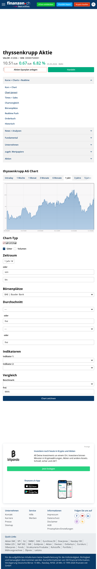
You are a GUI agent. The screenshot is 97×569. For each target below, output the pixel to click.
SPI (19, 541)
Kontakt (9, 515)
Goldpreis (38, 544)
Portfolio (67, 547)
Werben (33, 518)
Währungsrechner (13, 550)
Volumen (22, 248)
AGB (49, 525)
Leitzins (38, 550)
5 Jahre (87, 178)
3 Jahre (77, 178)
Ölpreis (28, 550)
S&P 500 (21, 544)
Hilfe (31, 515)
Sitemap (9, 525)
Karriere (9, 518)
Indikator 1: (8, 356)
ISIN (22, 58)
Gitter (9, 248)
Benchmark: (9, 380)
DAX (38, 541)
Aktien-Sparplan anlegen (25, 69)
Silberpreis (10, 547)
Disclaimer (52, 522)
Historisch (10, 123)
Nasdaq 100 (76, 541)
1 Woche (21, 178)
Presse (8, 522)
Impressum (52, 515)
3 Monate (44, 178)
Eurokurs (81, 544)
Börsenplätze (11, 108)
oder (5, 267)
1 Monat (32, 178)
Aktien (49, 544)
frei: (5, 387)
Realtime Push (12, 113)
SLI (24, 541)
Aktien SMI (10, 541)
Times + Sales (11, 97)
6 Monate (57, 178)
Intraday (9, 178)
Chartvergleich (12, 102)
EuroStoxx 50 (49, 541)
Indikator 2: (8, 364)
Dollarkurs (70, 544)
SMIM (31, 541)
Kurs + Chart (11, 87)
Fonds (21, 547)
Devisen (58, 544)
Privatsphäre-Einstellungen (60, 529)
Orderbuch (10, 118)
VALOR (6, 58)
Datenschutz (53, 518)
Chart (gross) (11, 92)
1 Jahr (68, 178)
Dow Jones (63, 541)
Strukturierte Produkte (37, 547)
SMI (29, 544)
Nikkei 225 (10, 544)
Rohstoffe (55, 547)
